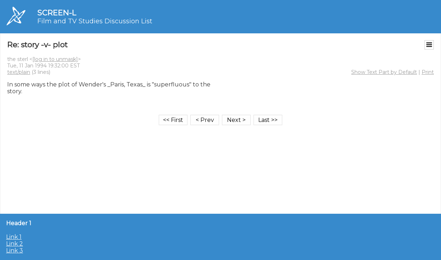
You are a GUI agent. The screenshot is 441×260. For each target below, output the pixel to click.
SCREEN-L (56, 12)
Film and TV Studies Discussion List (94, 21)
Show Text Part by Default (384, 72)
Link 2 (14, 243)
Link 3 (14, 250)
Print (428, 72)
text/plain (18, 72)
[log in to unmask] (55, 59)
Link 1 (14, 236)
